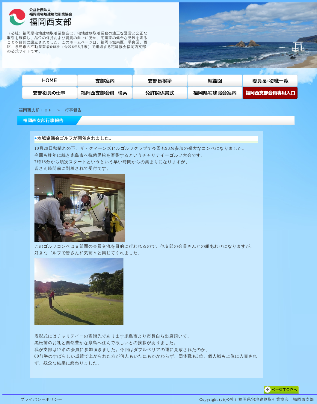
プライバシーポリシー (41, 399)
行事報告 (73, 110)
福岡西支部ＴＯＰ (35, 110)
